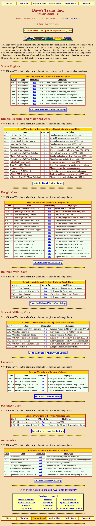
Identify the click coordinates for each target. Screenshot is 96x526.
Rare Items (69, 505)
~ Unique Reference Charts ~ (69, 508)
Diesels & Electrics (26, 499)
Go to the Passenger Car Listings (48, 431)
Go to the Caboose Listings (48, 396)
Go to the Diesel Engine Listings (48, 183)
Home (9, 3)
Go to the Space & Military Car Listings (48, 353)
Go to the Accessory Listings (48, 480)
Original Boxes (26, 508)
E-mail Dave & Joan (71, 18)
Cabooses (26, 505)
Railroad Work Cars (26, 502)
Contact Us (86, 3)
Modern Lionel (55, 3)
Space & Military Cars (69, 502)
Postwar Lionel (39, 3)
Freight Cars (47, 502)
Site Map (24, 3)
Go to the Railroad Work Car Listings (48, 303)
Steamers (48, 499)
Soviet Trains (70, 3)
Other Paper (48, 508)
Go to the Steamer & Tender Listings (48, 109)
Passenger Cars (69, 499)
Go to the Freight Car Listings (48, 262)
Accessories (48, 505)
